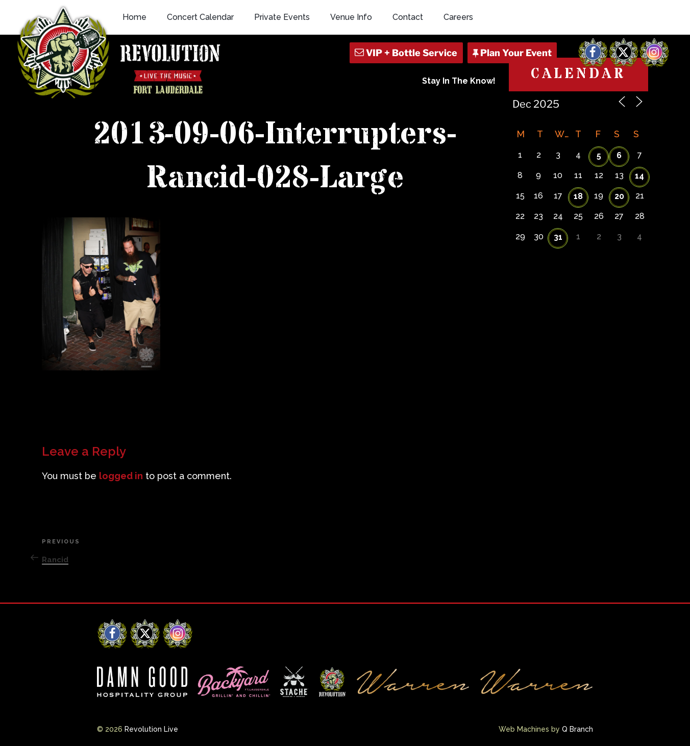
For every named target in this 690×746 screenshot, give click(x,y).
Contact (407, 17)
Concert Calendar (200, 17)
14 (639, 176)
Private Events (282, 17)
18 (578, 196)
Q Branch (577, 729)
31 (558, 237)
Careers (458, 17)
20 (619, 196)
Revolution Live (151, 729)
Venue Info (351, 17)
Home (134, 17)
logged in (121, 475)
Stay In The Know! (459, 81)
